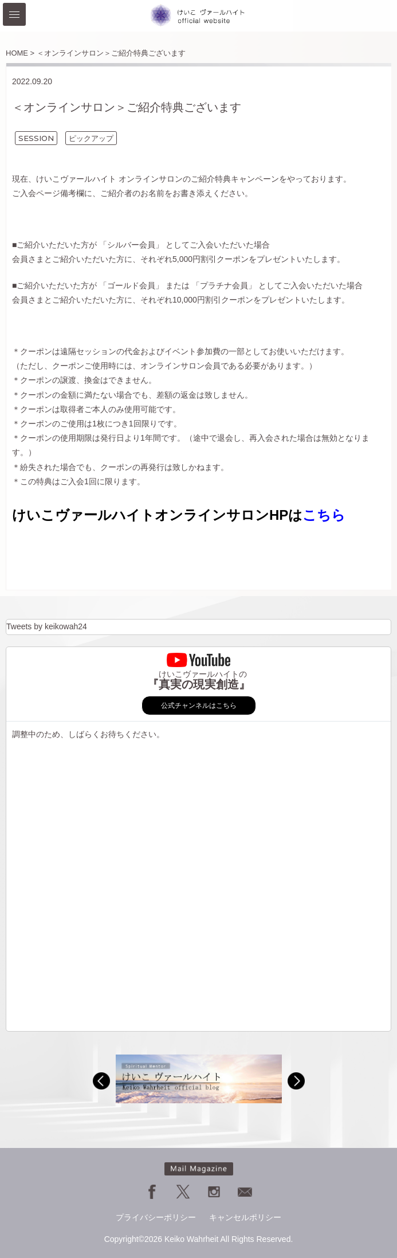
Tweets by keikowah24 (46, 626)
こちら (323, 515)
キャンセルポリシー (245, 1217)
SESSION (36, 138)
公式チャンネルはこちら (199, 705)
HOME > (20, 53)
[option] (199, 1079)
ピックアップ (91, 138)
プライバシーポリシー (156, 1217)
